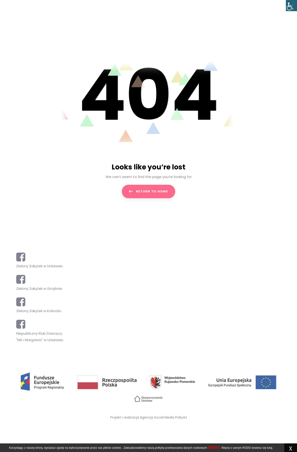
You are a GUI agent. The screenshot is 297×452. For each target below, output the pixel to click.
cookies (116, 447)
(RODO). (214, 447)
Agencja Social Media (157, 417)
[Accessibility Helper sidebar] (291, 5)
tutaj (269, 447)
